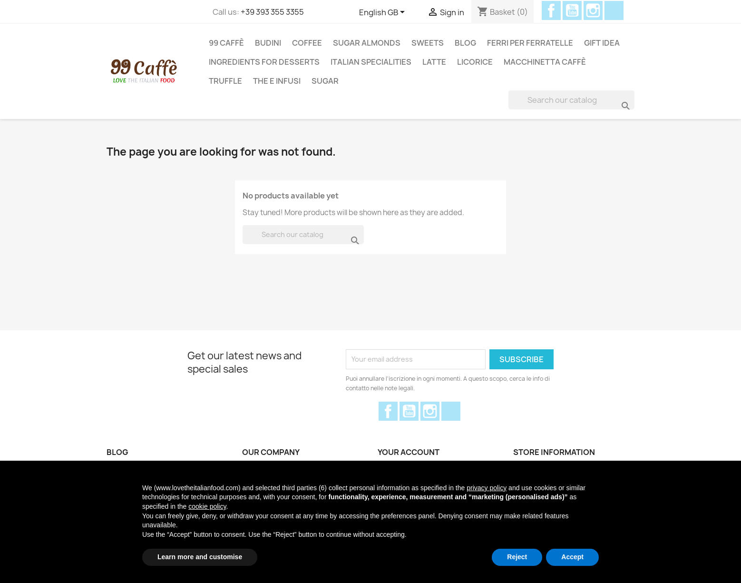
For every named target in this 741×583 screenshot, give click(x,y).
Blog (465, 43)
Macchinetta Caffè (545, 62)
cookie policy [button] (207, 506)
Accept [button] (572, 557)
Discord (614, 10)
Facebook (551, 10)
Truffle (225, 81)
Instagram (593, 10)
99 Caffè (226, 43)
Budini (268, 43)
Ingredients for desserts (264, 62)
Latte (434, 62)
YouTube (572, 10)
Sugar (325, 81)
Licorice (475, 62)
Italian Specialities (371, 62)
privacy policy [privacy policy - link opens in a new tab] (487, 488)
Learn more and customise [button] (199, 557)
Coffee (307, 43)
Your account (408, 452)
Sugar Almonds (366, 43)
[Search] (571, 99)
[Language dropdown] (383, 13)
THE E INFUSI (277, 81)
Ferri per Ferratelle (530, 43)
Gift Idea (602, 43)
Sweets (427, 43)
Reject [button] (517, 557)
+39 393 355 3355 (272, 12)
